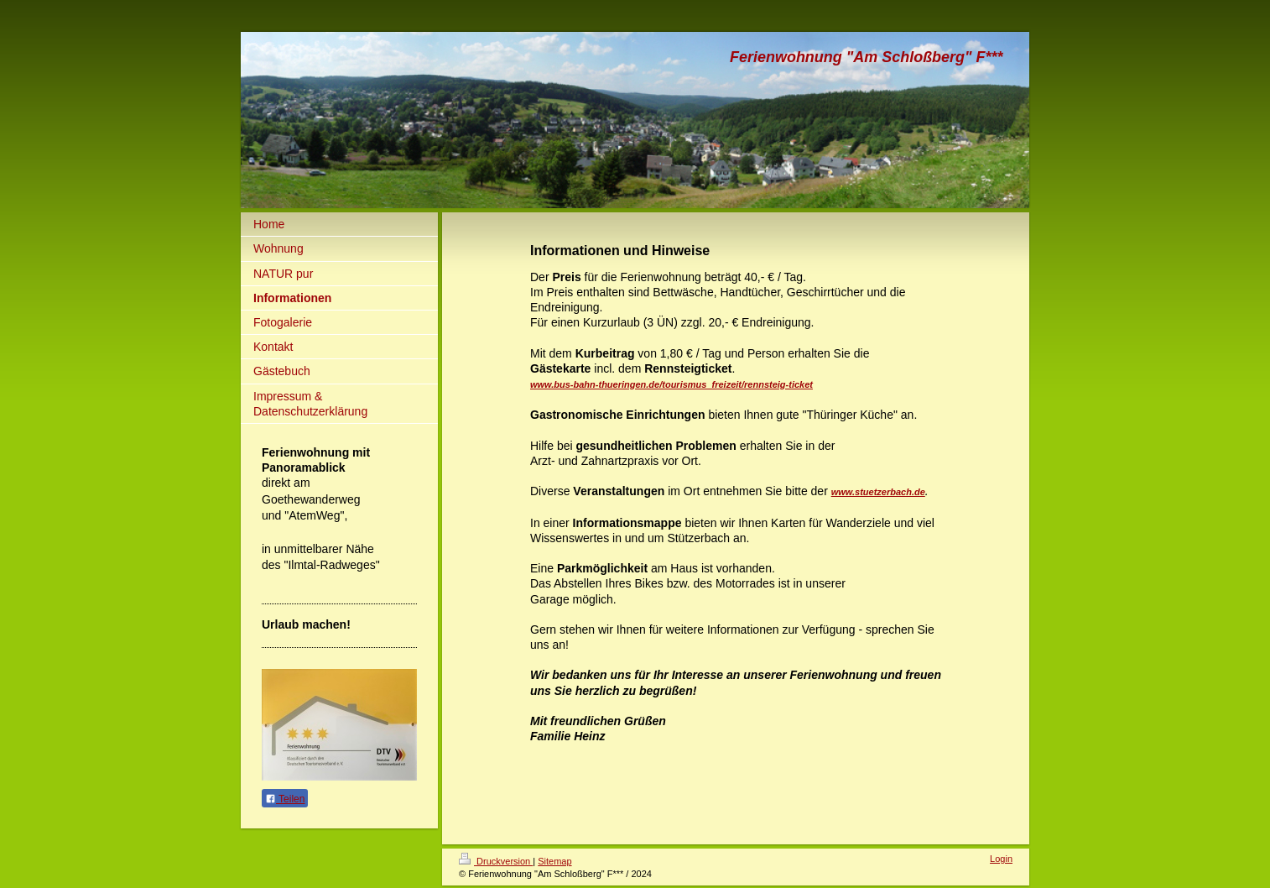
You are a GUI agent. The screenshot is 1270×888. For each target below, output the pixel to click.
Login (1001, 859)
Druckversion (496, 861)
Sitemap (554, 861)
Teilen (284, 799)
